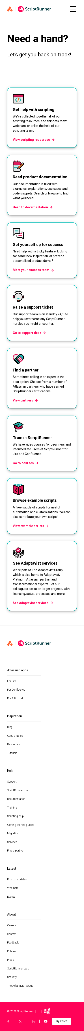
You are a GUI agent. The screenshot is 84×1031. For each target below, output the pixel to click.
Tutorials (12, 753)
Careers (11, 925)
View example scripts (31, 526)
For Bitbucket (15, 698)
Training (12, 807)
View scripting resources (34, 139)
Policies (11, 951)
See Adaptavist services (33, 603)
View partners (25, 400)
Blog (10, 727)
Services (12, 842)
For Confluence (16, 689)
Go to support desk (29, 333)
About (11, 914)
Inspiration (14, 716)
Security (12, 977)
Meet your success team (33, 270)
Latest (11, 868)
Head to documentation (33, 207)
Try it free (61, 1021)
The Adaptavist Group (20, 985)
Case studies (15, 735)
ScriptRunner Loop (18, 790)
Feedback (13, 942)
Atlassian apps (17, 670)
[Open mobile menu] (73, 9)
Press (10, 959)
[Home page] (35, 9)
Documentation (16, 798)
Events (11, 896)
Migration (13, 833)
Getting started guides (20, 824)
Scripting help (15, 816)
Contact (11, 934)
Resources (13, 744)
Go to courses (26, 463)
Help (10, 771)
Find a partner (15, 850)
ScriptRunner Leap (18, 968)
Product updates (17, 879)
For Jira (11, 681)
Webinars (13, 888)
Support (12, 781)
